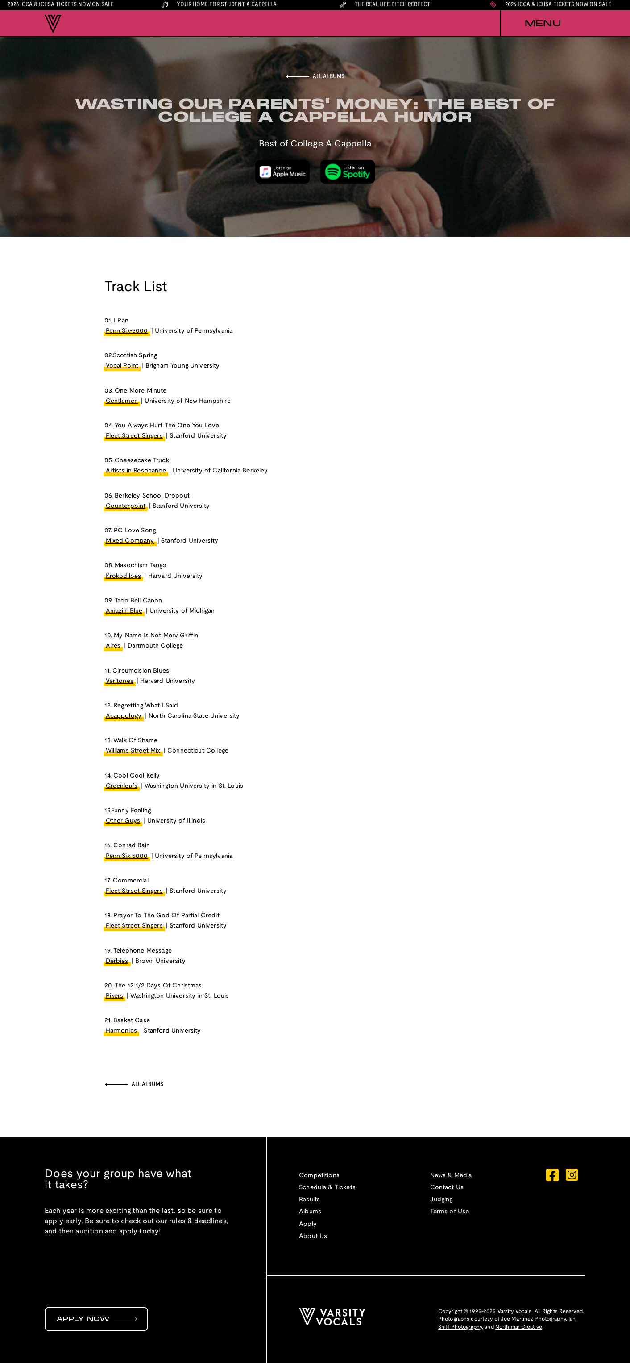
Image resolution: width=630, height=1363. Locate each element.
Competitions (319, 1176)
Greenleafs (122, 786)
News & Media (451, 1176)
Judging (441, 1200)
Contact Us (447, 1188)
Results (309, 1200)
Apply (308, 1224)
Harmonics (121, 1031)
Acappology (124, 716)
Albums (310, 1212)
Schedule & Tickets (327, 1188)
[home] (53, 23)
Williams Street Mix (133, 751)
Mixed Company (130, 541)
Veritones (119, 681)
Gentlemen (122, 401)
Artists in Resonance (136, 471)
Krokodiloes (123, 576)
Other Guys (123, 821)
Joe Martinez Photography (533, 1319)
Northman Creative (518, 1327)
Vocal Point (122, 366)
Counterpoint (126, 506)
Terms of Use (449, 1212)
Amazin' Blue (124, 611)
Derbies (117, 961)
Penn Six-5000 (127, 331)
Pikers (115, 996)
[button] (542, 23)
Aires (113, 646)
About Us (313, 1236)
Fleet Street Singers (134, 436)
